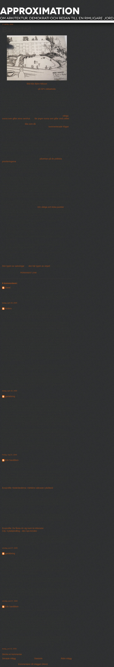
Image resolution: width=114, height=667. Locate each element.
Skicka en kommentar (12, 654)
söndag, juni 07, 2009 (10, 548)
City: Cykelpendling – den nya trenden (19, 531)
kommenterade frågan (59, 127)
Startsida (38, 658)
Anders (8, 308)
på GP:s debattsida (47, 89)
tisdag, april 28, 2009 (9, 303)
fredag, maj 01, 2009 (9, 455)
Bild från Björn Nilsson (37, 84)
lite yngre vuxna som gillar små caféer (52, 118)
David (7, 288)
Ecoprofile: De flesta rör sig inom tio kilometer (23, 528)
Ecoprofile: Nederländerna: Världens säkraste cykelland (27, 488)
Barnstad (16, 30)
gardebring (10, 396)
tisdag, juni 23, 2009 (9, 649)
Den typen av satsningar (13, 266)
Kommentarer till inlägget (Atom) (33, 664)
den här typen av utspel (39, 266)
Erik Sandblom (12, 460)
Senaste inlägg (9, 658)
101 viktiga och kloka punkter (50, 207)
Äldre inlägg (66, 658)
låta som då (30, 124)
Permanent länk (28, 273)
